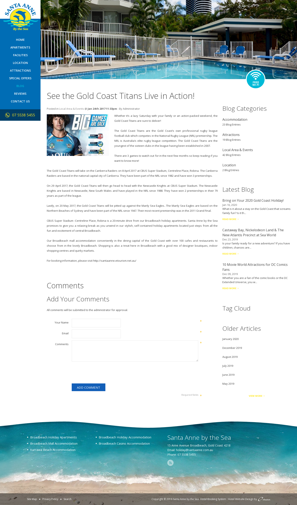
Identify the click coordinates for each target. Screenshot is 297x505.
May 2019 (228, 384)
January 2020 (230, 339)
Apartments (20, 47)
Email (65, 333)
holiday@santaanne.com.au (194, 450)
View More (255, 395)
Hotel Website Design (240, 499)
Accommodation (234, 119)
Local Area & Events (71, 109)
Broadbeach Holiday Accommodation (125, 437)
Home (20, 40)
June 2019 (228, 375)
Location (20, 63)
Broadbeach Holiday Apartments (53, 437)
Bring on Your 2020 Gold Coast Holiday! (252, 200)
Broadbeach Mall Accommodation (54, 443)
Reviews (20, 94)
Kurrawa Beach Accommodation (52, 450)
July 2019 (227, 366)
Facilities (20, 55)
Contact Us (20, 101)
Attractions (20, 70)
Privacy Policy (50, 499)
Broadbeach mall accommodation (74, 241)
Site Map (32, 499)
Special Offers (20, 78)
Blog (20, 86)
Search (67, 499)
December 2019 (232, 348)
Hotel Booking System (213, 499)
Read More (229, 219)
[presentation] (103, 373)
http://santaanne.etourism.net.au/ (114, 260)
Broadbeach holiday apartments (165, 221)
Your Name (62, 322)
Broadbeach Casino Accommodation (124, 443)
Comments (62, 344)
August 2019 (230, 357)
